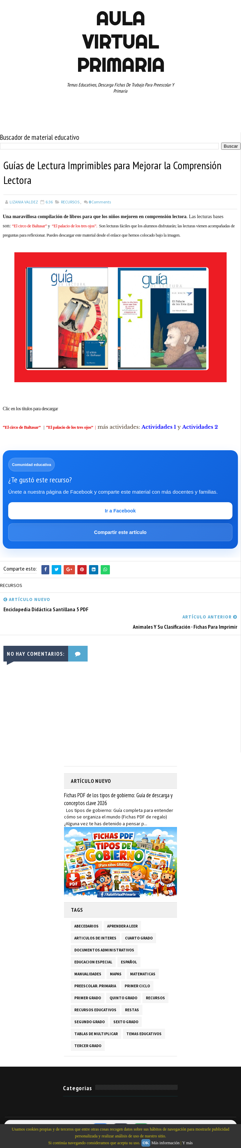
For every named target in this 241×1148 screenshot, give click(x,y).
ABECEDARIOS (86, 926)
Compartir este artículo (120, 532)
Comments (100, 201)
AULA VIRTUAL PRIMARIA (120, 42)
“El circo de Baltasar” (22, 427)
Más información (165, 1142)
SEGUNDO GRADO (89, 1022)
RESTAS (132, 1010)
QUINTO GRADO (123, 998)
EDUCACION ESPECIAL (93, 962)
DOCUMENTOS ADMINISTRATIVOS (104, 950)
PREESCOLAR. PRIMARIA (95, 986)
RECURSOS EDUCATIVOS (95, 1010)
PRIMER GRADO (87, 998)
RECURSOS (70, 201)
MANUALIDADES (87, 974)
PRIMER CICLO (137, 986)
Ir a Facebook (120, 511)
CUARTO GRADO (139, 938)
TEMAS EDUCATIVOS (144, 1034)
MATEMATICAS (142, 974)
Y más (187, 1142)
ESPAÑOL (129, 962)
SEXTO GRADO (125, 1022)
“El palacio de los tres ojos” (69, 427)
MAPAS (116, 974)
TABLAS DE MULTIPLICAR (96, 1034)
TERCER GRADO (87, 1046)
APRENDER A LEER (122, 926)
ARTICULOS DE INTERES (95, 938)
